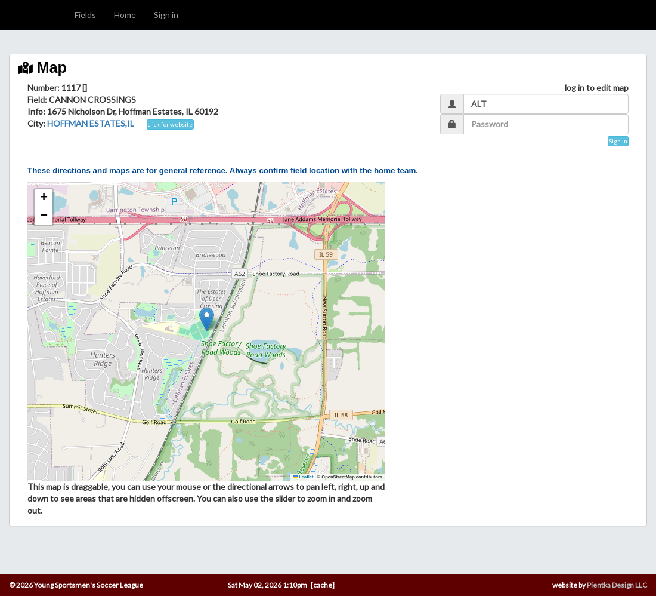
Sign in (166, 15)
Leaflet (303, 477)
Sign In (618, 141)
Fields (85, 15)
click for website (170, 124)
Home (125, 15)
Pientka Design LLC (617, 584)
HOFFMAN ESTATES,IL (90, 123)
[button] (206, 319)
